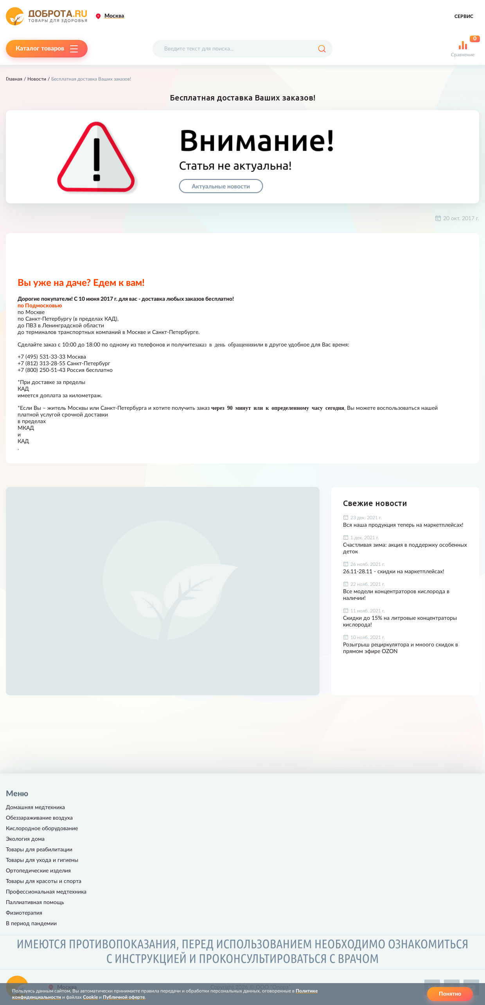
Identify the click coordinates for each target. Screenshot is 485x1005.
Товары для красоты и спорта (43, 881)
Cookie (90, 997)
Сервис (463, 16)
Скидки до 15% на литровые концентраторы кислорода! (400, 622)
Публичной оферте (124, 997)
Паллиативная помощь (35, 902)
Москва (114, 16)
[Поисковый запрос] (242, 48)
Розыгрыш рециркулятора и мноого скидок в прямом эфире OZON (400, 648)
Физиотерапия (24, 913)
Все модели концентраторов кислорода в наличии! (396, 595)
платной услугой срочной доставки (63, 415)
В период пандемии (31, 923)
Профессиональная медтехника (46, 892)
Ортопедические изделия (38, 871)
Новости (36, 79)
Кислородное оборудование (42, 828)
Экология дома (25, 839)
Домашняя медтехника (35, 807)
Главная (14, 79)
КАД (23, 389)
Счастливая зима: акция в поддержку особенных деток (405, 548)
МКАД (26, 428)
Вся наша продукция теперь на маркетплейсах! (403, 525)
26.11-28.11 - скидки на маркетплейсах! (393, 571)
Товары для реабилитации (39, 849)
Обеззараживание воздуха (39, 818)
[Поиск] (322, 49)
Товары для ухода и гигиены (42, 860)
